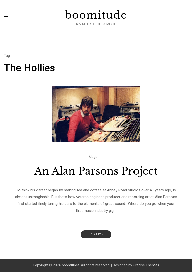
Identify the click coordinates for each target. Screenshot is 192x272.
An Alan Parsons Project (96, 171)
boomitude (96, 15)
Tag (7, 56)
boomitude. (71, 265)
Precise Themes (146, 265)
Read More (96, 234)
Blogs (93, 157)
